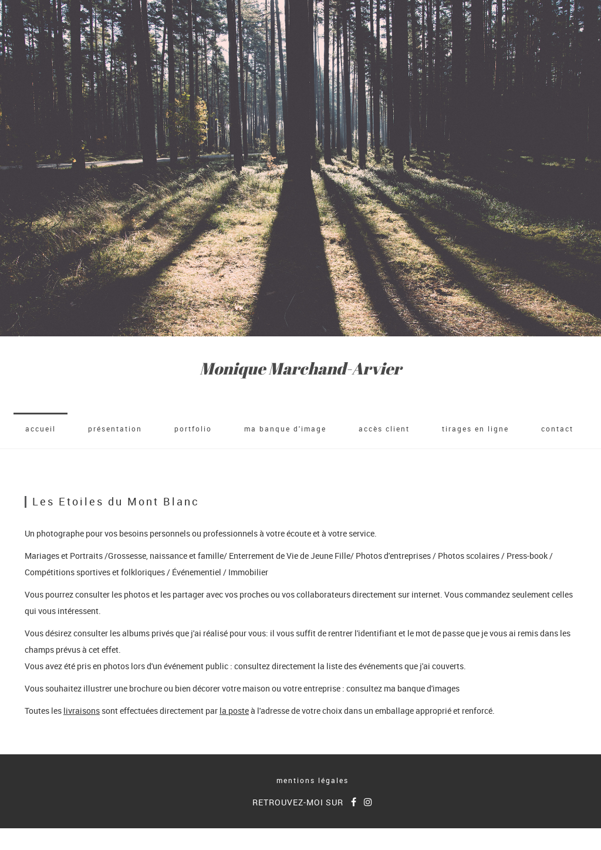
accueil (40, 428)
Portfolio (193, 428)
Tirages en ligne (475, 428)
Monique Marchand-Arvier (300, 368)
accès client (384, 428)
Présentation (115, 428)
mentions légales (312, 780)
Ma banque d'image (285, 428)
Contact (557, 428)
